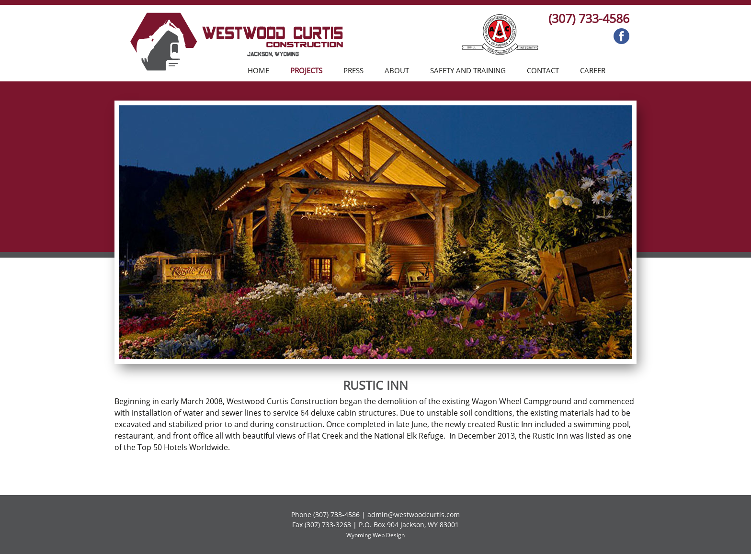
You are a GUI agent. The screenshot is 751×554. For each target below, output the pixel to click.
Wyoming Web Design (375, 535)
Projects (306, 70)
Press (353, 70)
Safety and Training (468, 70)
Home (258, 70)
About (397, 70)
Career (592, 70)
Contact (543, 70)
